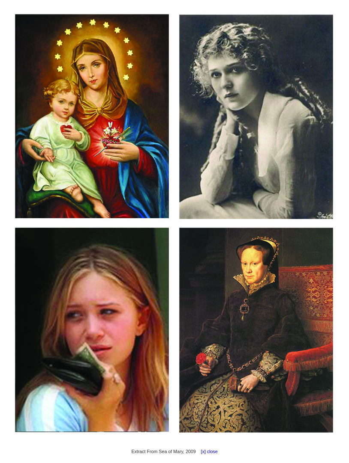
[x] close (207, 451)
